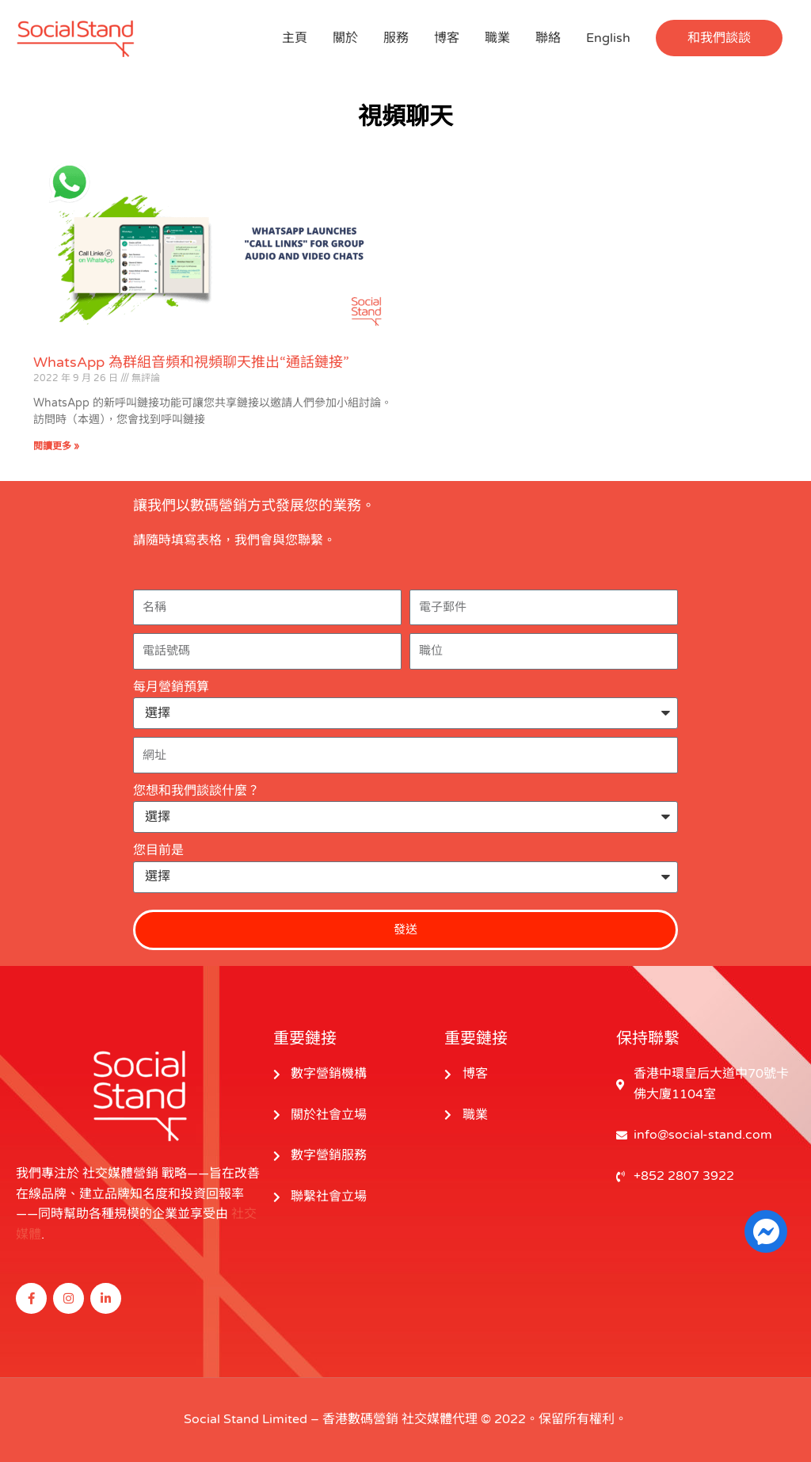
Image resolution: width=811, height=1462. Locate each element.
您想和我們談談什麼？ (196, 791)
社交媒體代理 (440, 1419)
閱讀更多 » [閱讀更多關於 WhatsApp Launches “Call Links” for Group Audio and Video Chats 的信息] (56, 446)
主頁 (294, 38)
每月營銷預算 (171, 687)
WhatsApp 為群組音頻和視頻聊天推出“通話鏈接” (191, 362)
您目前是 (158, 850)
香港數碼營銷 (360, 1419)
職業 (497, 38)
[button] (719, 38)
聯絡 (548, 38)
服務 (396, 38)
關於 (345, 38)
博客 (446, 38)
